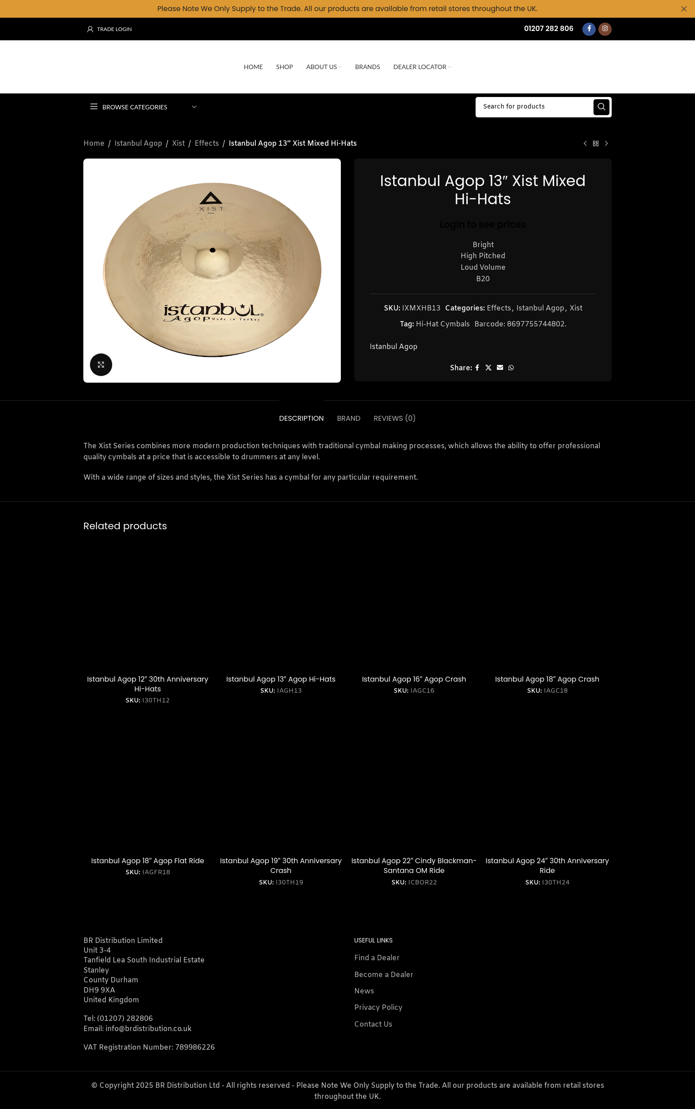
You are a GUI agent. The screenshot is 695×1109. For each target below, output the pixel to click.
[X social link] (488, 368)
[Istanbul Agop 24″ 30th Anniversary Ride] (547, 788)
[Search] (544, 107)
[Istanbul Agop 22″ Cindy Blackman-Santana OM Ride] (414, 788)
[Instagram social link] (605, 29)
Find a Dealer (377, 958)
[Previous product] (585, 144)
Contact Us (373, 1024)
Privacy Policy (378, 1007)
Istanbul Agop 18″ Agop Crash (547, 679)
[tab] (301, 413)
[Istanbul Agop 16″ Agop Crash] (414, 606)
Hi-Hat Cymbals (443, 324)
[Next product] (606, 144)
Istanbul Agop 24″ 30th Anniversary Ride (547, 866)
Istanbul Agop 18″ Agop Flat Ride (147, 861)
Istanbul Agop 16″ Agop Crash (414, 679)
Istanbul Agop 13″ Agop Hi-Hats (281, 679)
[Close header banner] (684, 9)
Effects (207, 143)
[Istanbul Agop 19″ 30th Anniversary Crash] (281, 788)
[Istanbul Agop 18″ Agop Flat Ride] (147, 788)
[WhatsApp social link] (511, 368)
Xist (178, 143)
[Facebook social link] (589, 29)
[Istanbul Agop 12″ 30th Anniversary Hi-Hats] (147, 606)
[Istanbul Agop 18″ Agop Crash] (547, 606)
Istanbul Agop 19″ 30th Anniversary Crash (281, 866)
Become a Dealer (384, 975)
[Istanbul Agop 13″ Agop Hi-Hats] (281, 606)
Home (94, 143)
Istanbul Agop (138, 143)
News (364, 991)
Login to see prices (483, 223)
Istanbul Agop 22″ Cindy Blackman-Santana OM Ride (414, 866)
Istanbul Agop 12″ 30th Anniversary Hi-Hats (147, 684)
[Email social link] (500, 368)
